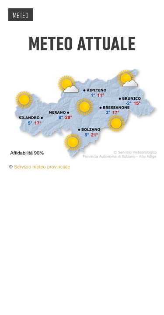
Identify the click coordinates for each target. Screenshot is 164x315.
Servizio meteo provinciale (42, 166)
